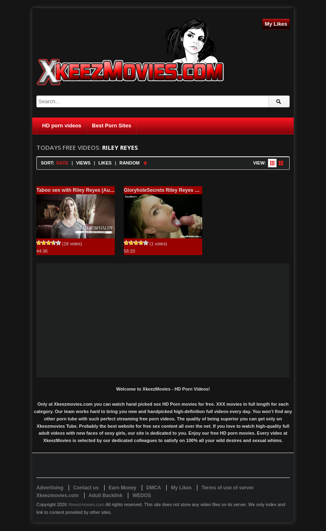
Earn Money (122, 488)
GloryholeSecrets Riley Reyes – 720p (167, 190)
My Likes (276, 24)
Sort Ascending (145, 163)
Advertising (49, 488)
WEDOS (141, 495)
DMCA (153, 488)
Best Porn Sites (111, 125)
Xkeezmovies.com (86, 504)
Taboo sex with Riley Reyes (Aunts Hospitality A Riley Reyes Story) (114, 190)
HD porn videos (61, 125)
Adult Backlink (106, 495)
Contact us (85, 488)
